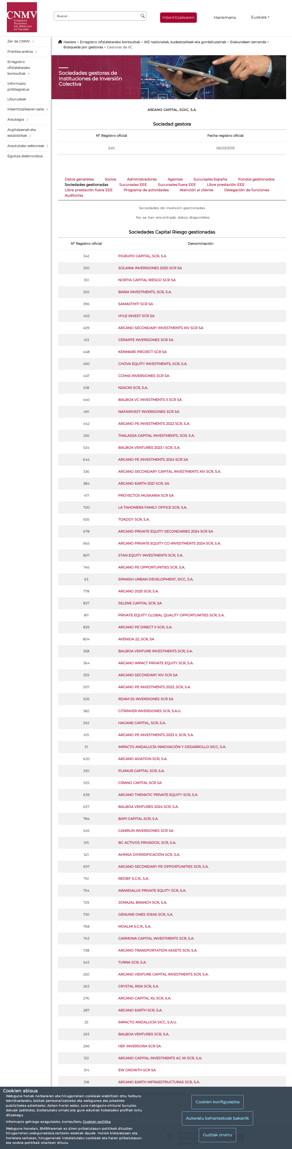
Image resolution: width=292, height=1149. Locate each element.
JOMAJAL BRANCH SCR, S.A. (142, 902)
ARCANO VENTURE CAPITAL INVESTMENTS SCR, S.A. (163, 974)
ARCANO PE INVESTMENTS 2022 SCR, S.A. (154, 423)
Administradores (142, 179)
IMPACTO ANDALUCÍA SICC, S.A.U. (147, 1022)
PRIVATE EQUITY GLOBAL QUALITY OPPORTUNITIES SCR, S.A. (171, 615)
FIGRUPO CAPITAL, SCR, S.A (142, 256)
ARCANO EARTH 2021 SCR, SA (143, 483)
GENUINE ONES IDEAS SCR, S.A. (145, 914)
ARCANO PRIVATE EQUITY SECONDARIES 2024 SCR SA (165, 531)
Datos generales (79, 179)
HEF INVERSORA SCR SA (139, 1046)
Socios (110, 179)
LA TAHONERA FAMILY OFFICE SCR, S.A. (152, 507)
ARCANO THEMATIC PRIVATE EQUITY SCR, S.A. (158, 795)
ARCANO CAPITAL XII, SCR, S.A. (144, 998)
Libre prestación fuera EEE (89, 190)
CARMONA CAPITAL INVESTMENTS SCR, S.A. (156, 938)
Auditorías (74, 195)
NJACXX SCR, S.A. (133, 388)
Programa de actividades (146, 190)
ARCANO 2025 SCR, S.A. (138, 591)
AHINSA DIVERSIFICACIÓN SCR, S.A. (149, 854)
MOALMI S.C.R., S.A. (134, 926)
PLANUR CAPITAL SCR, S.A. (141, 771)
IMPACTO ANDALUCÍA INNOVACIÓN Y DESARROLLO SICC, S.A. (172, 747)
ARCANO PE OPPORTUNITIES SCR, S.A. (151, 567)
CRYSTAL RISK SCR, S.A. (138, 986)
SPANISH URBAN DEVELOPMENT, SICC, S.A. (155, 579)
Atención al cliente (196, 190)
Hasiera (69, 42)
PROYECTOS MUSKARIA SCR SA (146, 495)
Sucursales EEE (133, 185)
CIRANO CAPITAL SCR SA (140, 783)
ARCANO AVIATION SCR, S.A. (142, 759)
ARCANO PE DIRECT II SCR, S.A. (145, 627)
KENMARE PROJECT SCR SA (142, 352)
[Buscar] (142, 16)
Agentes (175, 179)
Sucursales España (210, 179)
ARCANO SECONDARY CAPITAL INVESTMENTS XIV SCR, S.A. (169, 471)
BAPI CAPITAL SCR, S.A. (138, 818)
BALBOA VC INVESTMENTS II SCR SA (150, 399)
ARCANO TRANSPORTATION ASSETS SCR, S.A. (157, 950)
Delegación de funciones (246, 190)
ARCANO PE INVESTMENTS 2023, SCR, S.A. (154, 687)
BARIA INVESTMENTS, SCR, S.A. (145, 292)
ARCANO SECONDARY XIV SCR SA (147, 675)
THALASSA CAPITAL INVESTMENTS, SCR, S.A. (156, 435)
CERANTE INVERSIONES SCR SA (145, 340)
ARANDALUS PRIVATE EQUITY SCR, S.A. (152, 890)
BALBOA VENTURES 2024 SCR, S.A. (148, 807)
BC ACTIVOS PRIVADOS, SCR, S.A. (147, 842)
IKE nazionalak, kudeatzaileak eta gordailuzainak (185, 42)
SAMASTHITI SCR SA (135, 304)
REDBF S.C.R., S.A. (133, 878)
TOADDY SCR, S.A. (134, 519)
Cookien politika (97, 1122)
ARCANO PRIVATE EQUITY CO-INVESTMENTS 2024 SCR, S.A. (169, 543)
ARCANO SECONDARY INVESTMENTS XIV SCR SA (160, 328)
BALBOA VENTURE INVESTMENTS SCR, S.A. (155, 651)
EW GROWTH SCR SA (137, 1070)
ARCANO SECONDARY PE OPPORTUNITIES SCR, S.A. (163, 866)
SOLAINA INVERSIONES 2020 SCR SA (150, 268)
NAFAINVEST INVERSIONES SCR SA (148, 411)
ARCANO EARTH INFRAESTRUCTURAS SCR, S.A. (159, 1082)
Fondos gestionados (256, 179)
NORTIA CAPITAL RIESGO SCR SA (146, 280)
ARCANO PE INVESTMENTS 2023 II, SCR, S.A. (156, 735)
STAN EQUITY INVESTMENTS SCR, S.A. (150, 555)
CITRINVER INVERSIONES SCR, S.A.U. (149, 711)
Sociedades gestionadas (86, 185)
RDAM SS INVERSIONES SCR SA (145, 699)
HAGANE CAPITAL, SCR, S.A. (142, 723)
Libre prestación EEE (226, 185)
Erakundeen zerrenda (248, 42)
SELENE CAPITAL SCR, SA (140, 603)
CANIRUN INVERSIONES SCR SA (145, 830)
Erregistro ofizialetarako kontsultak (110, 42)
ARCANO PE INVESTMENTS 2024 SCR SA (153, 459)
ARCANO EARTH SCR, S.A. (140, 1010)
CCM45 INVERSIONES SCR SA (143, 376)
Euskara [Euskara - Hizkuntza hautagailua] (259, 17)
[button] (27, 41)
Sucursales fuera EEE (177, 185)
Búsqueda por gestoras (83, 47)
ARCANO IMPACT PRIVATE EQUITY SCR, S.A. (155, 663)
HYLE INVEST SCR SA (136, 316)
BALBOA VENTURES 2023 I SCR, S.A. (149, 447)
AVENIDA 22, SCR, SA (136, 639)
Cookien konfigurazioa (217, 1102)
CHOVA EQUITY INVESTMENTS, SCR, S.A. (152, 364)
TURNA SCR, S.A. (132, 962)
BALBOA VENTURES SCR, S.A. (143, 1034)
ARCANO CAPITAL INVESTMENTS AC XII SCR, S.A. (160, 1058)
